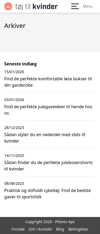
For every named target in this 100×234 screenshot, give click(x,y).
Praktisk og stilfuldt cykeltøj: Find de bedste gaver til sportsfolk (47, 193)
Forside (18, 229)
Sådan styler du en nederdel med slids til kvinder (44, 138)
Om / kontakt (40, 229)
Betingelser (78, 229)
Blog (60, 229)
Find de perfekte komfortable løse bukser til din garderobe (48, 82)
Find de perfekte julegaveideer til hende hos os (48, 110)
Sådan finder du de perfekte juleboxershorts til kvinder (48, 166)
